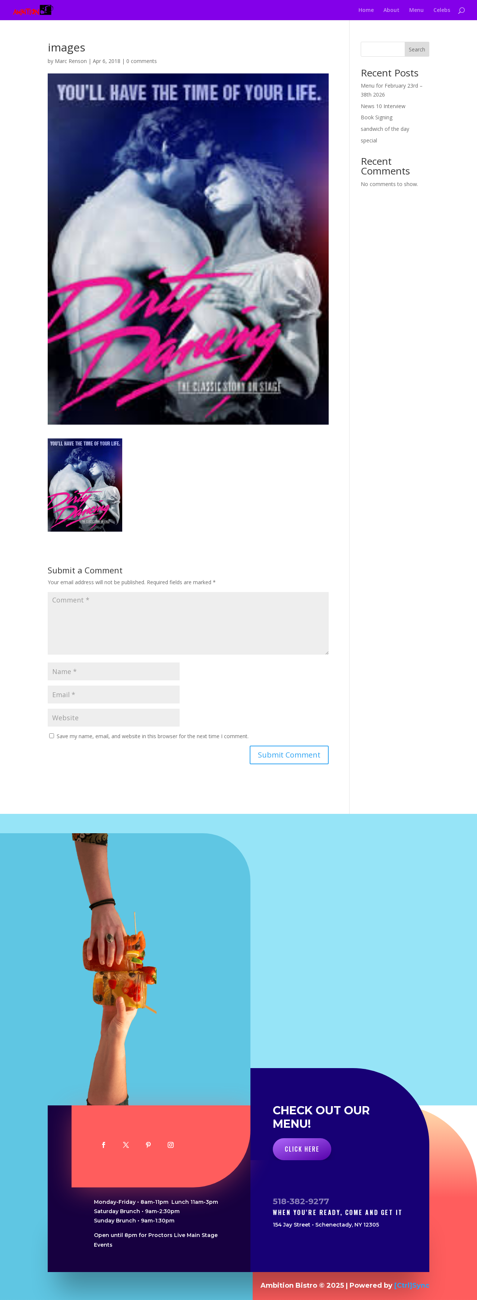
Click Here (302, 1149)
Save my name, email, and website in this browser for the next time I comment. (153, 736)
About (391, 10)
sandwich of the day (385, 128)
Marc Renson (71, 60)
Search (417, 49)
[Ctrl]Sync (411, 1285)
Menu (416, 10)
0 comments (141, 60)
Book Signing (376, 117)
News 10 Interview (383, 106)
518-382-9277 (301, 1201)
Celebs (441, 10)
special (369, 140)
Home (366, 10)
